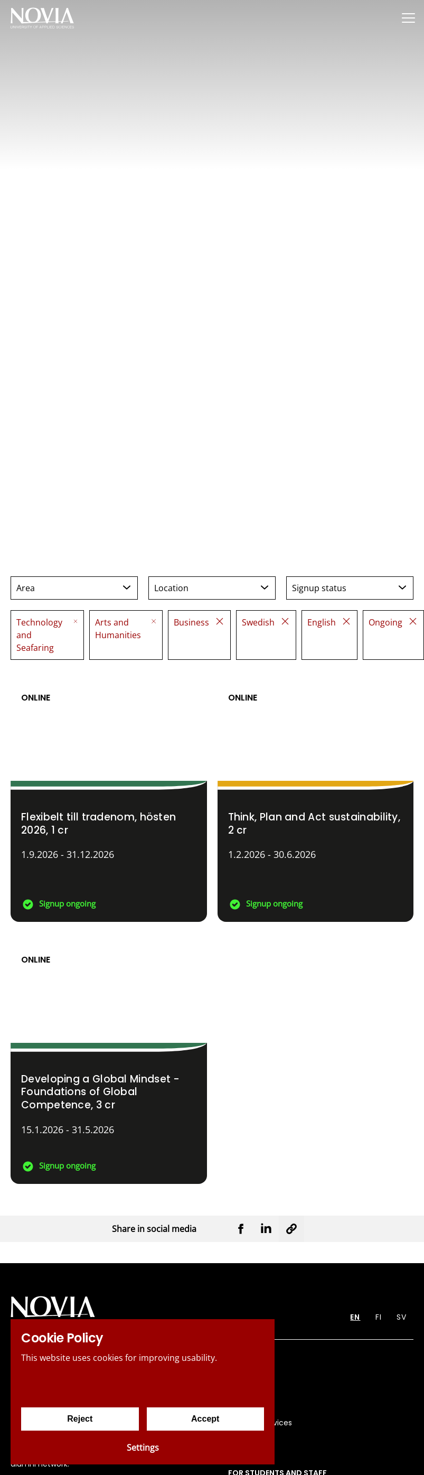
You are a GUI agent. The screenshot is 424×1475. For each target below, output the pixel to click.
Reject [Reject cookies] (79, 1418)
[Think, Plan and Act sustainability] (316, 796)
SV (402, 1317)
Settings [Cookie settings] (143, 1447)
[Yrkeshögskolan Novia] (42, 17)
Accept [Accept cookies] (205, 1418)
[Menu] (408, 17)
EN (355, 1317)
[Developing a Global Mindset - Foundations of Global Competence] (109, 1058)
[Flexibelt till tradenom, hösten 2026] (109, 796)
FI (378, 1317)
